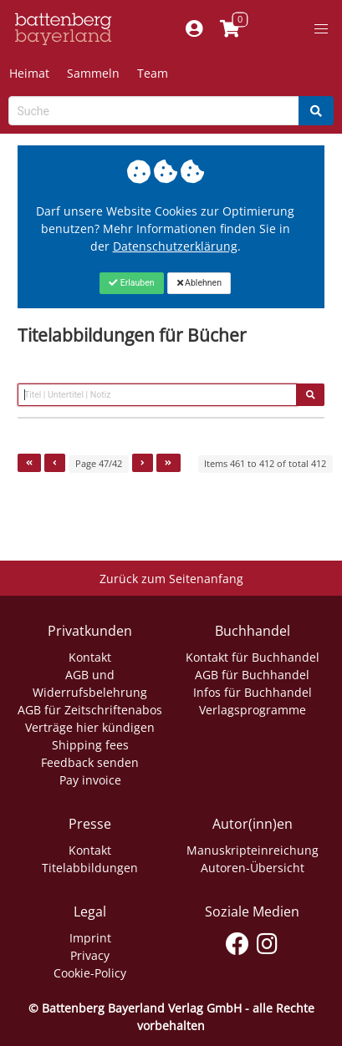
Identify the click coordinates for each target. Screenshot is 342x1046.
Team (152, 73)
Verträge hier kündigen (90, 727)
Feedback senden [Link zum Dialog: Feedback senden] (90, 762)
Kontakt (90, 657)
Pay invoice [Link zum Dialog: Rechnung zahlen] (90, 780)
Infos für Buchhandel (252, 692)
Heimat (29, 73)
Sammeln (93, 73)
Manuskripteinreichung (252, 850)
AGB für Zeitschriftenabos (90, 710)
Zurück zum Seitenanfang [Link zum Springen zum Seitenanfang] (171, 578)
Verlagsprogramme (252, 710)
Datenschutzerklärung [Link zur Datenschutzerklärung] (175, 246)
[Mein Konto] (194, 29)
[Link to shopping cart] (230, 29)
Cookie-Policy (90, 973)
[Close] (132, 283)
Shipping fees (90, 745)
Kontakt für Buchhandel (252, 657)
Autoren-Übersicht (252, 868)
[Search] (316, 110)
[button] (321, 29)
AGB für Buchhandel (252, 675)
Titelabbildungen (90, 868)
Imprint (90, 938)
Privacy (90, 955)
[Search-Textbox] (153, 110)
